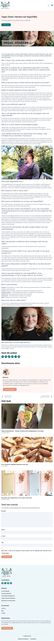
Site (2, 542)
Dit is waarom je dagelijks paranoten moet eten (14, 464)
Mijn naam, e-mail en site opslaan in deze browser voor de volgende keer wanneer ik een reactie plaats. (26, 552)
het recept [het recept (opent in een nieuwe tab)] (28, 305)
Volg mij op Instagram (10, 389)
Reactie (4, 511)
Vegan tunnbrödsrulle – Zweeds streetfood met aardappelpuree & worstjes (22, 431)
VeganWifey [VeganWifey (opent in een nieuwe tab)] (7, 55)
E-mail (3, 536)
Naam (3, 529)
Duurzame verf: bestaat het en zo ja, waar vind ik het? (16, 497)
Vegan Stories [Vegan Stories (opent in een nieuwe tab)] (23, 342)
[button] (52, 5)
